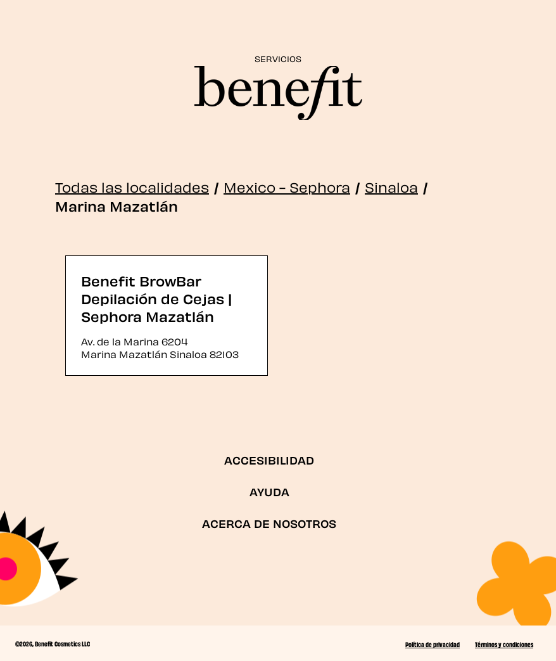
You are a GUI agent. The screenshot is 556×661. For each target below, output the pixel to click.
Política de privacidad (432, 644)
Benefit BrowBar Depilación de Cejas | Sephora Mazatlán (156, 297)
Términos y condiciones (504, 644)
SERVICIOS (278, 58)
